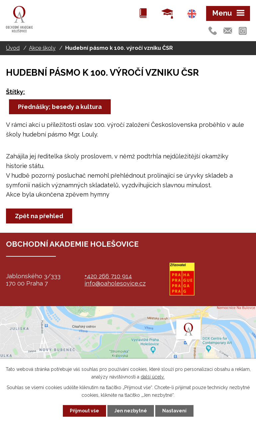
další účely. (153, 377)
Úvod (13, 48)
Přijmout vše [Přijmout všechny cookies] (84, 410)
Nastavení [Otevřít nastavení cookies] (174, 410)
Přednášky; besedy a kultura (60, 106)
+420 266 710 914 (108, 276)
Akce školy (42, 48)
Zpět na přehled (39, 215)
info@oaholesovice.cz (115, 283)
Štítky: (15, 91)
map (128, 347)
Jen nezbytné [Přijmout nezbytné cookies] (130, 410)
